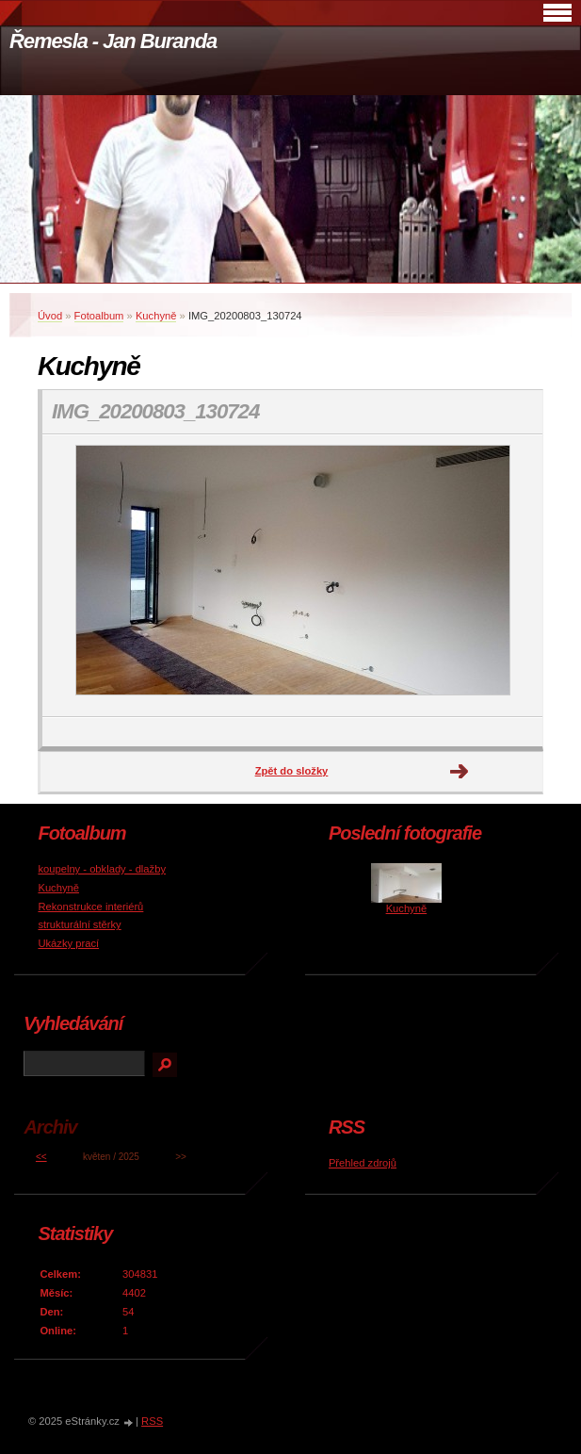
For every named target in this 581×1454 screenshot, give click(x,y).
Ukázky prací (68, 943)
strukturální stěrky (79, 924)
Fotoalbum (99, 315)
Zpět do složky (292, 770)
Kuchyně (156, 315)
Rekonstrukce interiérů (90, 906)
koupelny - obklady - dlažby (102, 868)
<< (41, 1157)
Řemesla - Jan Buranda (113, 41)
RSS (152, 1421)
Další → (459, 772)
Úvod (50, 315)
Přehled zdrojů (362, 1162)
